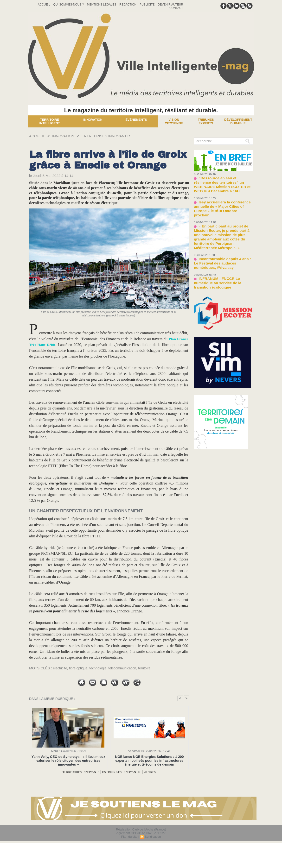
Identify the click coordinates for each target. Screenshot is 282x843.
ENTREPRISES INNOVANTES (118, 135)
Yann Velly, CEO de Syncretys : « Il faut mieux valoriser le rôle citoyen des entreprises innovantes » (68, 760)
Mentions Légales (102, 4)
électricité (60, 668)
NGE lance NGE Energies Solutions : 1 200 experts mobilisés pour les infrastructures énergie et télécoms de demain (149, 760)
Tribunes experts (206, 121)
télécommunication (128, 668)
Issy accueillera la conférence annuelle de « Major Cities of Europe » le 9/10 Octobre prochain (222, 199)
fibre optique (80, 668)
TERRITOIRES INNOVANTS (74, 772)
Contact (176, 8)
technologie (101, 668)
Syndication (153, 836)
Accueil (44, 4)
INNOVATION (68, 135)
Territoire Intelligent (49, 121)
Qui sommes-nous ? (69, 4)
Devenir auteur (170, 4)
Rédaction (128, 4)
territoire (151, 668)
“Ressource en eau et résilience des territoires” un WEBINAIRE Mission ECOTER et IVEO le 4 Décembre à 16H (223, 181)
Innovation (93, 119)
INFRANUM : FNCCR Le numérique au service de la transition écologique (222, 257)
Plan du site (129, 836)
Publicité (147, 4)
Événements (136, 119)
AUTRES (160, 772)
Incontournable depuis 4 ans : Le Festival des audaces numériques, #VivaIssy (221, 241)
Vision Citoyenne (174, 121)
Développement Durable (238, 121)
